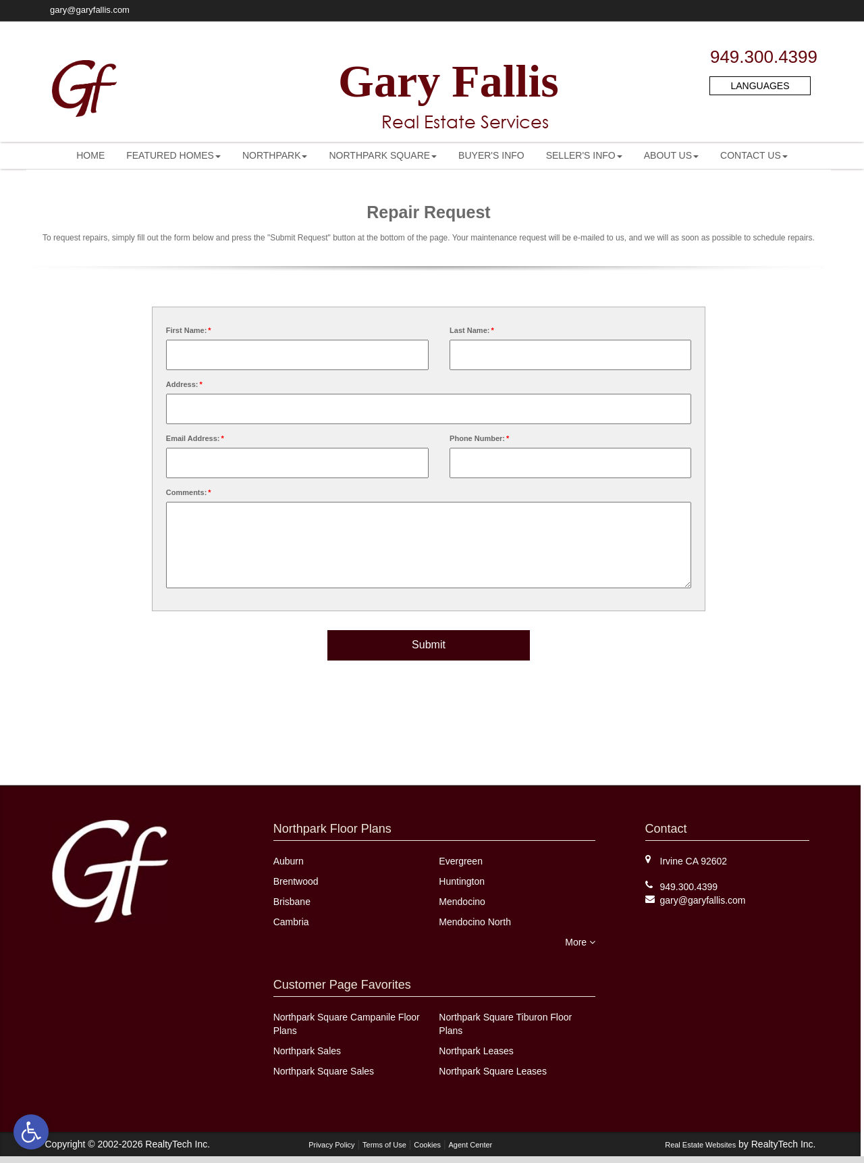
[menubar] (432, 155)
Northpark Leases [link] (476, 1050)
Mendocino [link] (462, 901)
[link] (31, 1131)
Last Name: (472, 330)
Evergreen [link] (461, 861)
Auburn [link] (288, 861)
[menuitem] (90, 155)
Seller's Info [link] (584, 155)
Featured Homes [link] (173, 155)
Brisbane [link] (291, 901)
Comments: (189, 492)
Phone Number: (480, 438)
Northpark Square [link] (383, 155)
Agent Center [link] (470, 1145)
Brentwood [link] (296, 881)
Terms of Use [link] (384, 1145)
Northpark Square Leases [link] (493, 1071)
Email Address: (195, 438)
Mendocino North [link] (475, 921)
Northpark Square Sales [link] (323, 1071)
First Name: (189, 330)
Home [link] (90, 155)
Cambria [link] (291, 921)
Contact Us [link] (754, 155)
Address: (185, 384)
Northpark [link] (275, 155)
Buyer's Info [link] (491, 155)
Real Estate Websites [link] (700, 1145)
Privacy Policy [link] (331, 1145)
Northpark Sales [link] (307, 1050)
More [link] (580, 942)
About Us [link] (671, 155)
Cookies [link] (427, 1145)
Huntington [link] (462, 881)
